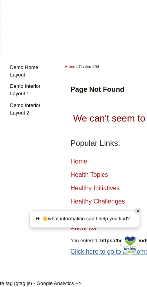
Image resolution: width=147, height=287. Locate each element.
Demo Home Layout (24, 71)
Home (70, 67)
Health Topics (89, 174)
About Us (83, 228)
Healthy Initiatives (95, 188)
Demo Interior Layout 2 (25, 109)
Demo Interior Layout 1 (25, 89)
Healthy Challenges (98, 201)
